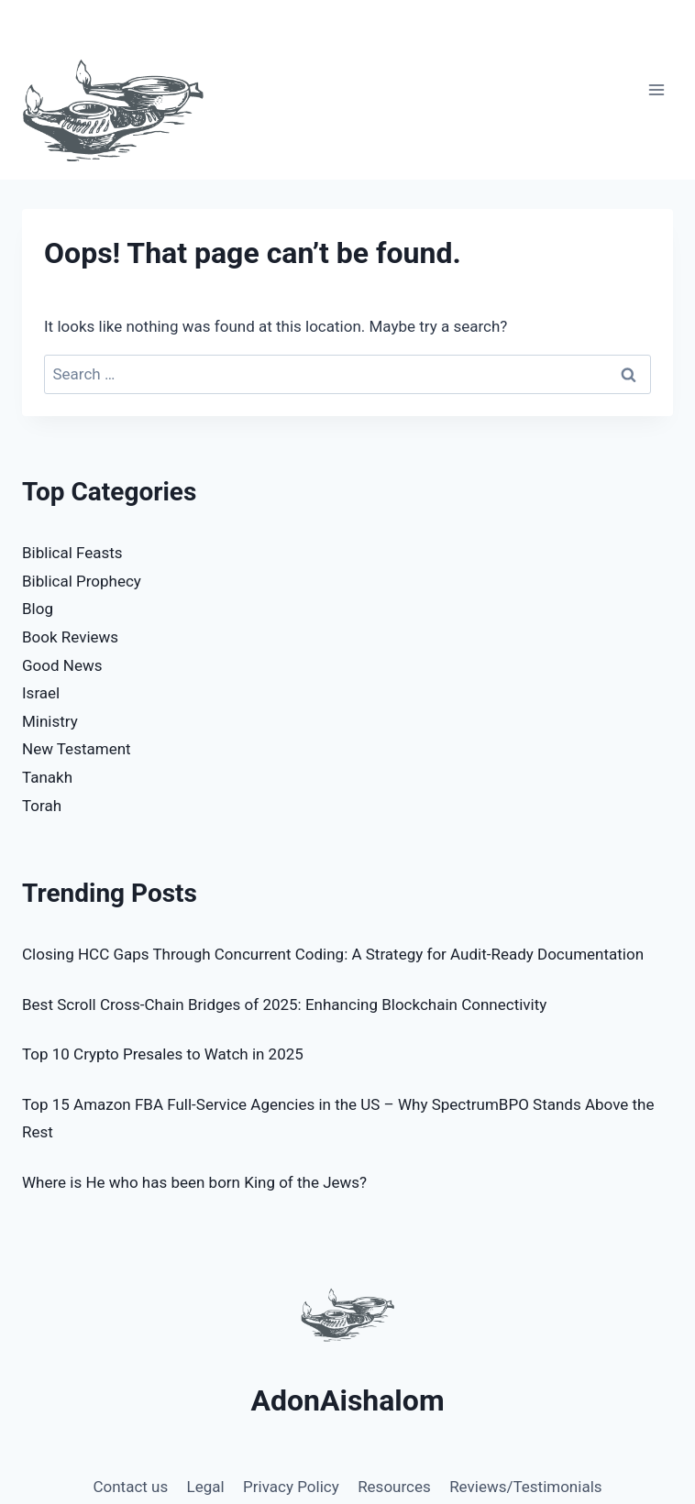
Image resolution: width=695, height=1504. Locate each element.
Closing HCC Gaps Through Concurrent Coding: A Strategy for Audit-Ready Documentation (333, 954)
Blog (37, 608)
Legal (206, 1486)
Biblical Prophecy (81, 581)
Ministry (50, 721)
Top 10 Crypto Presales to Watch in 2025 (162, 1054)
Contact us (130, 1486)
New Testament (76, 749)
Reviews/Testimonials (525, 1486)
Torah (41, 805)
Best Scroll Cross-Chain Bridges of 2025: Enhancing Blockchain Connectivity (284, 1004)
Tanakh (47, 777)
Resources (394, 1486)
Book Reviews (70, 637)
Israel (41, 693)
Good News (62, 665)
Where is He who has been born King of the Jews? (194, 1182)
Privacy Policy (291, 1486)
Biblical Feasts (72, 552)
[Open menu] (656, 90)
